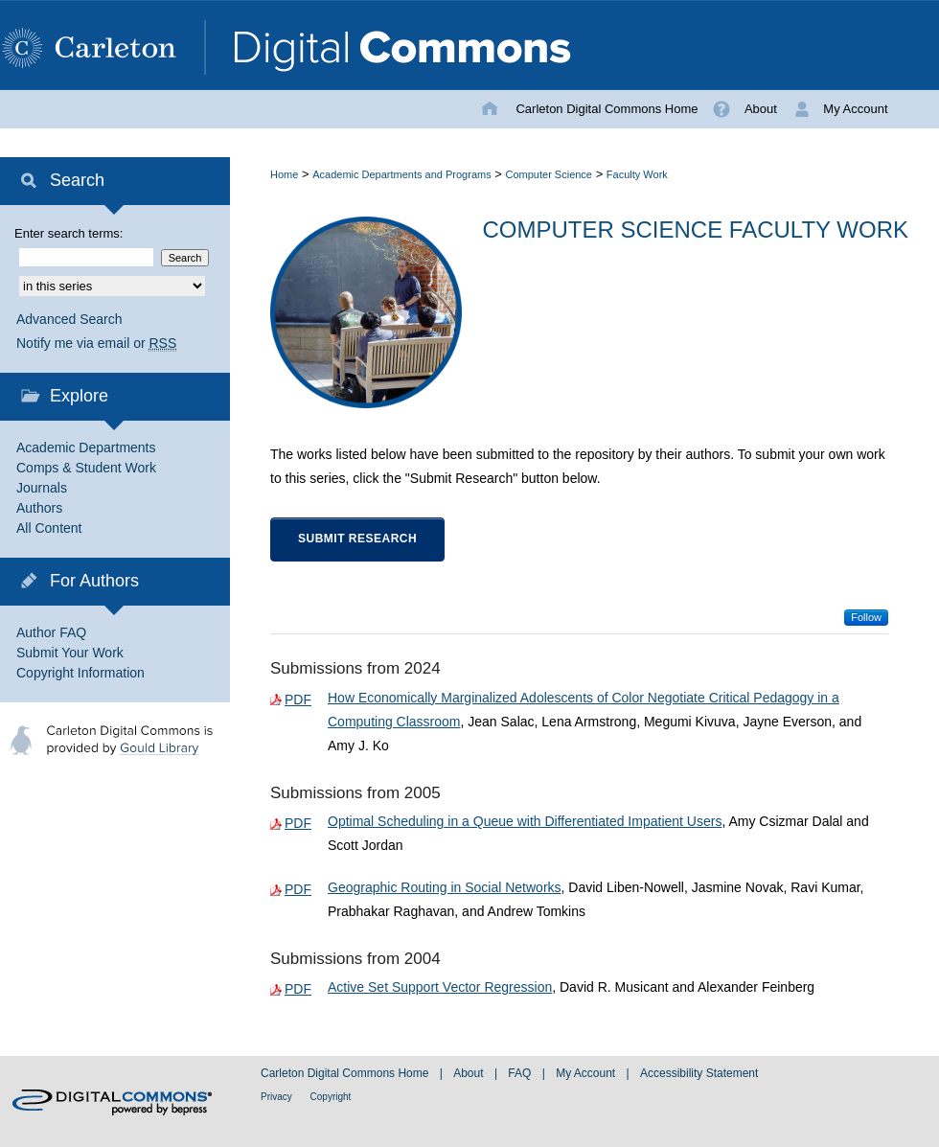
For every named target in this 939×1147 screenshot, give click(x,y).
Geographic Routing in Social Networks (444, 887)
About (470, 1073)
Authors (39, 508)
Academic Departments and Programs (401, 174)
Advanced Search (69, 319)
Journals (41, 487)
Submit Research (357, 538)
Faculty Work (637, 174)
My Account (587, 1073)
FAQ (521, 1073)
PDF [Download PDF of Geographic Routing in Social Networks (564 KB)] (298, 889)
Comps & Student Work (86, 467)
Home (284, 174)
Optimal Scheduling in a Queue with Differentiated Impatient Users (524, 821)
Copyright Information (80, 672)
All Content (48, 528)
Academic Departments (86, 447)
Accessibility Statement (699, 1073)
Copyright (331, 1096)
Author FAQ (51, 632)
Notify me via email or (96, 343)
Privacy (278, 1096)
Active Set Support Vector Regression (440, 987)
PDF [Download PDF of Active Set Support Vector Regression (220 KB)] (298, 989)
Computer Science (549, 174)
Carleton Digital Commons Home (346, 1073)
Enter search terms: (68, 233)
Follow (866, 617)
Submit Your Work (70, 652)
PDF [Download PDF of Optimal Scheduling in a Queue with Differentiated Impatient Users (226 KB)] (298, 823)
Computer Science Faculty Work (696, 229)
